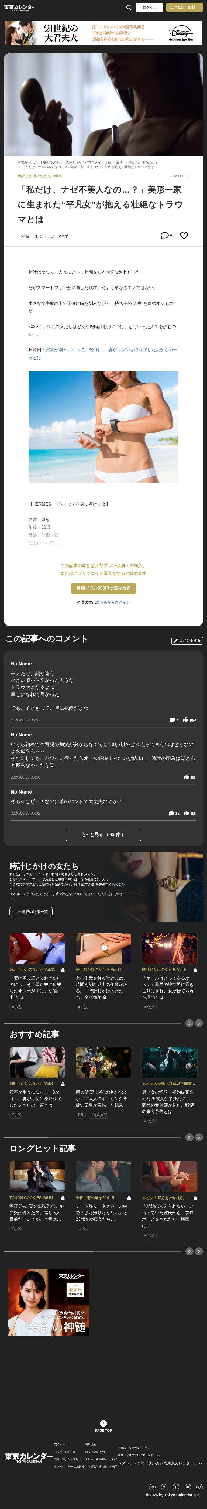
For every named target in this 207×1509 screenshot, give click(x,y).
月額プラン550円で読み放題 (103, 588)
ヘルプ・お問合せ (64, 1452)
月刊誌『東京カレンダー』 (134, 1448)
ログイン (150, 7)
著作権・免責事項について (101, 1459)
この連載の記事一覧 (31, 912)
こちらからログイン (113, 602)
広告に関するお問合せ (67, 1459)
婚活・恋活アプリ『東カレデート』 (139, 1455)
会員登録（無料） (185, 7)
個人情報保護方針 (96, 1452)
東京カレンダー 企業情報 (69, 1466)
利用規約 (90, 1444)
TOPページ (60, 1444)
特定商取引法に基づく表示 (101, 1466)
